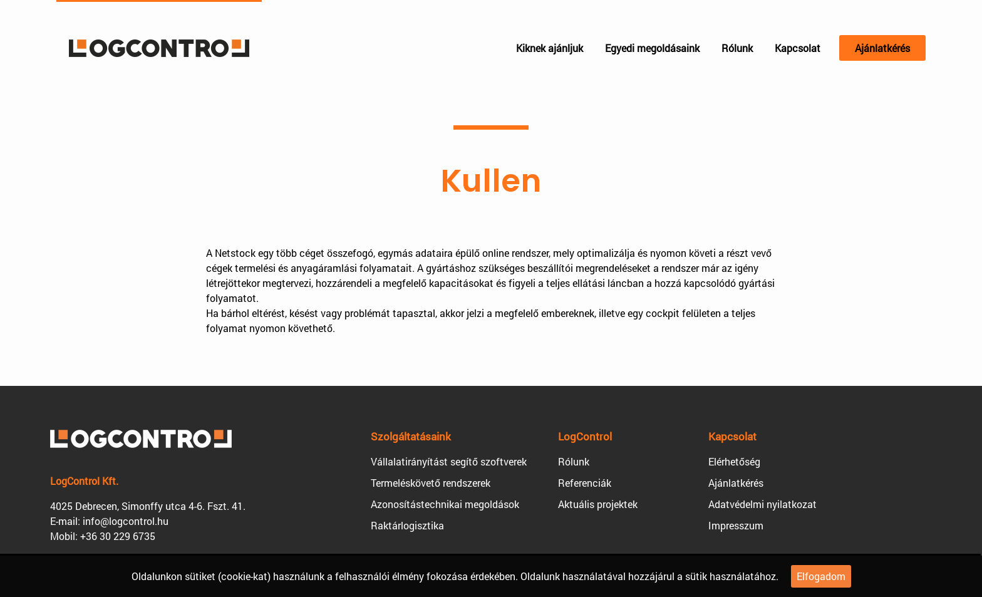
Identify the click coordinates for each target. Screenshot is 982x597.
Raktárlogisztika (407, 525)
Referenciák (584, 482)
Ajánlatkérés (882, 48)
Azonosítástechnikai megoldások (445, 504)
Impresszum (735, 525)
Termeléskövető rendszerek (430, 482)
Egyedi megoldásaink (652, 48)
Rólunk (737, 48)
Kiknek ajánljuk (549, 48)
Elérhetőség (734, 461)
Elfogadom (821, 576)
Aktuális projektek (598, 504)
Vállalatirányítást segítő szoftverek (449, 461)
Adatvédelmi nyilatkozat (762, 504)
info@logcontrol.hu (125, 520)
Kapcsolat (797, 48)
